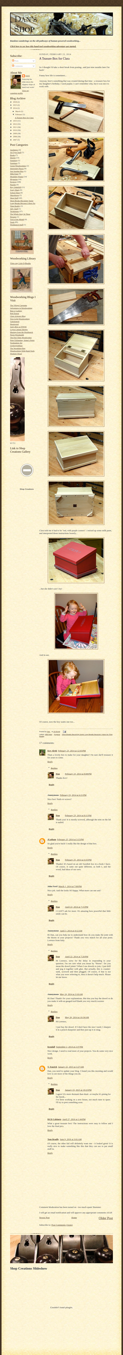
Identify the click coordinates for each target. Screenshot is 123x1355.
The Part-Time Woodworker (21, 338)
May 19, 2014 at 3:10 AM (71, 994)
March (18, 111)
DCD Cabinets (54, 1119)
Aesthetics (14, 150)
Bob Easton (14, 313)
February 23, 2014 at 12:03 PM (72, 750)
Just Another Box (16, 171)
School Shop (15, 193)
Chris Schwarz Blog (18, 316)
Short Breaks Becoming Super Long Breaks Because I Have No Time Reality (22, 203)
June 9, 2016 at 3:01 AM (71, 1139)
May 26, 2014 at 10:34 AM (77, 1017)
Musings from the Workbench (21, 332)
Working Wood (16, 354)
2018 (15, 102)
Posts (15, 61)
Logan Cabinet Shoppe (19, 329)
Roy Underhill (15, 187)
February (19, 114)
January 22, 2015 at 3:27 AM (71, 1067)
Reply (50, 761)
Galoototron (14, 321)
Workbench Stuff (16, 225)
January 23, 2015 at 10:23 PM (78, 1090)
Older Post (106, 1218)
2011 (15, 127)
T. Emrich (52, 1067)
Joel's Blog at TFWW (18, 327)
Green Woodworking (18, 166)
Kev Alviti (52, 750)
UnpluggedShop (16, 346)
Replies (54, 768)
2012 (15, 124)
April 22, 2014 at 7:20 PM (76, 956)
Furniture (13, 163)
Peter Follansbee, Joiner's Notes (22, 340)
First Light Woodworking (20, 319)
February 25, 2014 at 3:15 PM (70, 839)
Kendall (51, 1047)
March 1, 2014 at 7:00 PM (70, 886)
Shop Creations (27, 489)
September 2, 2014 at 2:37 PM (69, 1047)
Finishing (13, 160)
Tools (12, 222)
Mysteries (14, 179)
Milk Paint (14, 174)
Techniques (14, 211)
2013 (15, 121)
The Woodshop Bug (17, 348)
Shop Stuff (14, 198)
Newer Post (44, 1217)
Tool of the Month (17, 219)
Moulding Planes (16, 177)
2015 (15, 105)
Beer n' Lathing (16, 311)
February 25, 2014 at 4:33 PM (78, 860)
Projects (13, 182)
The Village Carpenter (18, 305)
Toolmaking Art (16, 343)
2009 (15, 133)
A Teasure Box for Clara (24, 118)
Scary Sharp (14, 190)
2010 (15, 130)
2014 (15, 108)
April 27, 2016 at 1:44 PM (74, 1119)
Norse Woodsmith (17, 335)
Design (13, 158)
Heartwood (14, 324)
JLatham (51, 839)
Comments (17, 66)
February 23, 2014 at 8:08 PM (78, 774)
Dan (28, 76)
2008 (15, 136)
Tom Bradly (53, 1139)
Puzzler (13, 185)
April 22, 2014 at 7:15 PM (76, 907)
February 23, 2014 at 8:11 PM (78, 815)
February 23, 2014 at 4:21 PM (73, 795)
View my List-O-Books (20, 263)
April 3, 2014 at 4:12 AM (71, 930)
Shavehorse (14, 195)
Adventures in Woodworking (21, 308)
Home (74, 1217)
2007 (15, 140)
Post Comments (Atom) (62, 1225)
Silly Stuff (14, 209)
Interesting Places (17, 168)
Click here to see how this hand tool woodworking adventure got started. (43, 46)
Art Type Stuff (15, 152)
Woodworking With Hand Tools (22, 351)
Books (12, 155)
